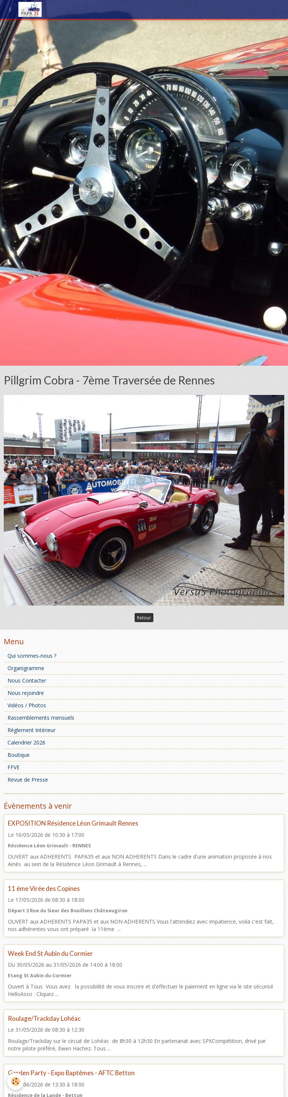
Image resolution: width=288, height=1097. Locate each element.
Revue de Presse (28, 779)
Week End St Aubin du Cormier (50, 953)
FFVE (14, 767)
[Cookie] (16, 1081)
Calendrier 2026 (26, 742)
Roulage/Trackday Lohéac (44, 1018)
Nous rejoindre (26, 692)
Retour (144, 618)
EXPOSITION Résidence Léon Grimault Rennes (73, 823)
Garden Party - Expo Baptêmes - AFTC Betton (71, 1073)
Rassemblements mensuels (41, 717)
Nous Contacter (27, 680)
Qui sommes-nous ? (32, 655)
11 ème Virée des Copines (44, 888)
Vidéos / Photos (27, 705)
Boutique (19, 754)
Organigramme (26, 668)
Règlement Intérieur (32, 730)
